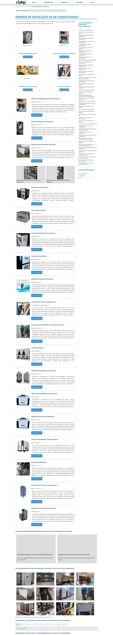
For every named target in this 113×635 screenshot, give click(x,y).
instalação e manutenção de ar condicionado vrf (86, 154)
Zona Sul (39, 605)
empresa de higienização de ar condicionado (86, 72)
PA (67, 593)
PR (37, 593)
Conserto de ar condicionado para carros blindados (87, 130)
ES (30, 593)
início (34, 2)
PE (47, 593)
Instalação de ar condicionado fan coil (87, 115)
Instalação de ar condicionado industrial (36, 10)
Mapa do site (93, 623)
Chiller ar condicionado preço (86, 90)
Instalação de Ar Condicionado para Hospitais (87, 151)
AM (63, 593)
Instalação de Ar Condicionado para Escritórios (87, 148)
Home (67, 623)
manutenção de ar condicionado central (87, 75)
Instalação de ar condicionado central (86, 84)
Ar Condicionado (83, 173)
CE (54, 593)
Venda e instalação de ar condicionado (85, 45)
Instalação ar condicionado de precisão (86, 142)
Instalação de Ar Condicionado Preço (86, 33)
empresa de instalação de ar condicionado (86, 39)
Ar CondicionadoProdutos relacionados (86, 24)
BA (50, 593)
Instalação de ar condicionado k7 (87, 101)
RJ (22, 593)
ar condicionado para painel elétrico (86, 48)
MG (26, 593)
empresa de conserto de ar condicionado (85, 63)
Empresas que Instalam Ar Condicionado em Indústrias (86, 139)
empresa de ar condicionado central (86, 107)
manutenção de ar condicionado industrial (87, 88)
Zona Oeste (33, 605)
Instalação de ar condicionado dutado (86, 112)
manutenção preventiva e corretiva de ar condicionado (87, 78)
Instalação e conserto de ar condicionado (86, 118)
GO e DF (59, 593)
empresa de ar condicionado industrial (86, 93)
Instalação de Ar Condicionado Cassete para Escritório (86, 145)
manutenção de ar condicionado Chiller (87, 121)
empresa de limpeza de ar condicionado (85, 58)
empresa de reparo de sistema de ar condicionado (87, 136)
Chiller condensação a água (60, 10)
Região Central (19, 605)
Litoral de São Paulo (63, 605)
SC (40, 593)
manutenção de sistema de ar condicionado (86, 161)
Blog (92, 2)
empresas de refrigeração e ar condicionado (86, 81)
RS (44, 593)
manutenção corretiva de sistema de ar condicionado (87, 158)
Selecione (18, 593)
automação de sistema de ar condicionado (86, 126)
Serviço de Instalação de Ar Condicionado (86, 54)
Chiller (80, 177)
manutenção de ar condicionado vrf (88, 123)
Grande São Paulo (53, 605)
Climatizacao (82, 175)
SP (33, 593)
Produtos (64, 2)
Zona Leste (46, 605)
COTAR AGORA (23, 58)
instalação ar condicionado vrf (87, 109)
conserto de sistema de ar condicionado (85, 133)
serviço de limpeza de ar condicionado (85, 69)
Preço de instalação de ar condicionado (85, 51)
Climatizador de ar (49, 10)
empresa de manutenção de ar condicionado (86, 36)
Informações (48, 2)
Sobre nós (79, 2)
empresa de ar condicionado (86, 30)
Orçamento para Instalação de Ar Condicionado (87, 104)
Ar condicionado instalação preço (87, 60)
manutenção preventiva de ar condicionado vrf (86, 164)
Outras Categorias (87, 170)
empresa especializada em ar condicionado (86, 66)
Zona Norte (26, 605)
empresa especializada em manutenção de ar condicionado (87, 96)
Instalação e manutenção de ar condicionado (86, 42)
